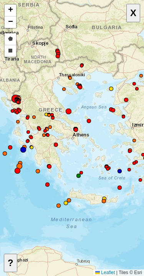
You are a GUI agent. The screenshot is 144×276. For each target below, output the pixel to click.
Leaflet (105, 272)
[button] (129, 170)
